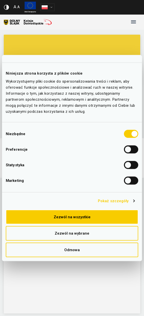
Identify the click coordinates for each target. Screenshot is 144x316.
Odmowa (72, 249)
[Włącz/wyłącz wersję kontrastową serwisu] (6, 7)
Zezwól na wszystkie (72, 217)
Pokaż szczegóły (113, 201)
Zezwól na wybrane (72, 233)
